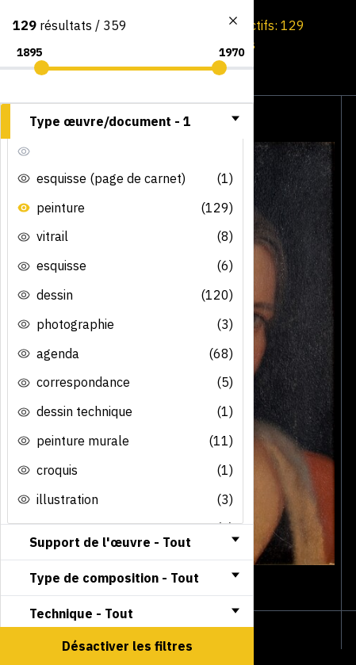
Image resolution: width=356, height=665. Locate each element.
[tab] (127, 121)
